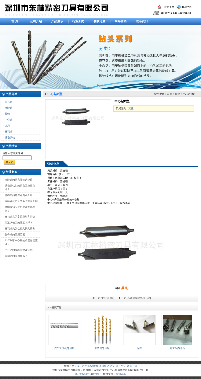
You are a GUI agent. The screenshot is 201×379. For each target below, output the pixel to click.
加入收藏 (186, 7)
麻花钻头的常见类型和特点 (20, 216)
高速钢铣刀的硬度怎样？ (19, 222)
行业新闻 (78, 21)
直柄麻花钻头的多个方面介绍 (21, 201)
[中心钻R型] (107, 297)
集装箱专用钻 (102, 348)
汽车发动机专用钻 (64, 348)
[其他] (124, 288)
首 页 (14, 21)
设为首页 (169, 7)
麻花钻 (8, 131)
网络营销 (121, 21)
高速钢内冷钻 (177, 348)
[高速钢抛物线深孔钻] (139, 297)
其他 (7, 113)
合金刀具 (132, 366)
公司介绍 (36, 21)
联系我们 (142, 21)
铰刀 (7, 125)
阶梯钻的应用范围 (15, 234)
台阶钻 (8, 107)
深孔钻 (8, 101)
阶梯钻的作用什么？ (16, 255)
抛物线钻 (10, 137)
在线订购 (99, 21)
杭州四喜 (121, 374)
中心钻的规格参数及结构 (19, 249)
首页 (169, 94)
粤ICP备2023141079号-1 (88, 374)
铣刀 (118, 366)
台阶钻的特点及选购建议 (19, 179)
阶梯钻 (97, 366)
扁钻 (139, 348)
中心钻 (8, 119)
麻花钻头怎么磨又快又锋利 (20, 228)
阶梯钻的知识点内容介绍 (19, 195)
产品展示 (57, 21)
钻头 (112, 366)
